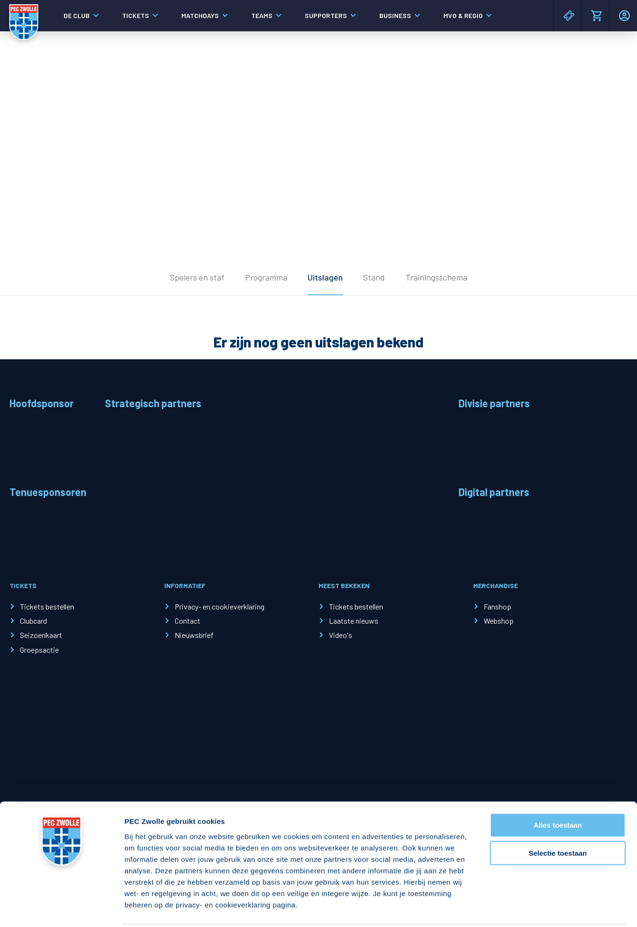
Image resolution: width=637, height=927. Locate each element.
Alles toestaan (558, 791)
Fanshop (497, 606)
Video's (340, 634)
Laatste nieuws (353, 620)
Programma (266, 277)
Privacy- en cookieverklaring (219, 606)
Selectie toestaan (558, 819)
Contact (187, 620)
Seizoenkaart (41, 634)
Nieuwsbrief (194, 634)
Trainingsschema (436, 277)
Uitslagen (325, 277)
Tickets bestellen (47, 606)
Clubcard (33, 620)
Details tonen (512, 908)
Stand (374, 277)
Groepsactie (39, 649)
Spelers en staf (197, 277)
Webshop (499, 620)
